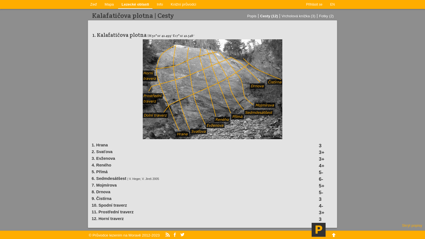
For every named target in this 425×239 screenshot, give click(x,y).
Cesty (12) (269, 16)
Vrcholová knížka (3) (298, 16)
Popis (251, 16)
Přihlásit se (314, 4)
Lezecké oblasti (135, 4)
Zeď (93, 4)
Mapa (109, 4)
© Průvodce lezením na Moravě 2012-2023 (124, 235)
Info (160, 4)
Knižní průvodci (183, 4)
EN (332, 4)
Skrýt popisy (412, 225)
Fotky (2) (326, 16)
